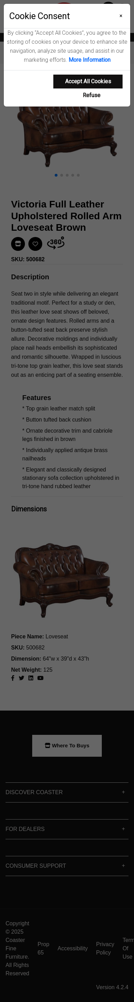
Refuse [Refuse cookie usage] (91, 95)
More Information (89, 60)
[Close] (121, 15)
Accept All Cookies (88, 81)
